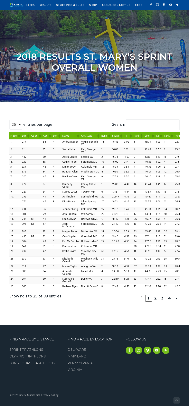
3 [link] (162, 294)
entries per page (37, 125)
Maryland (77, 353)
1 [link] (148, 294)
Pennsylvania (80, 359)
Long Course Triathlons (32, 359)
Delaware (77, 346)
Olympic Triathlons (27, 353)
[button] (19, 135)
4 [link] (169, 294)
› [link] (176, 294)
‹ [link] (141, 294)
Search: (118, 125)
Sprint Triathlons (26, 346)
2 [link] (155, 294)
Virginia (75, 366)
